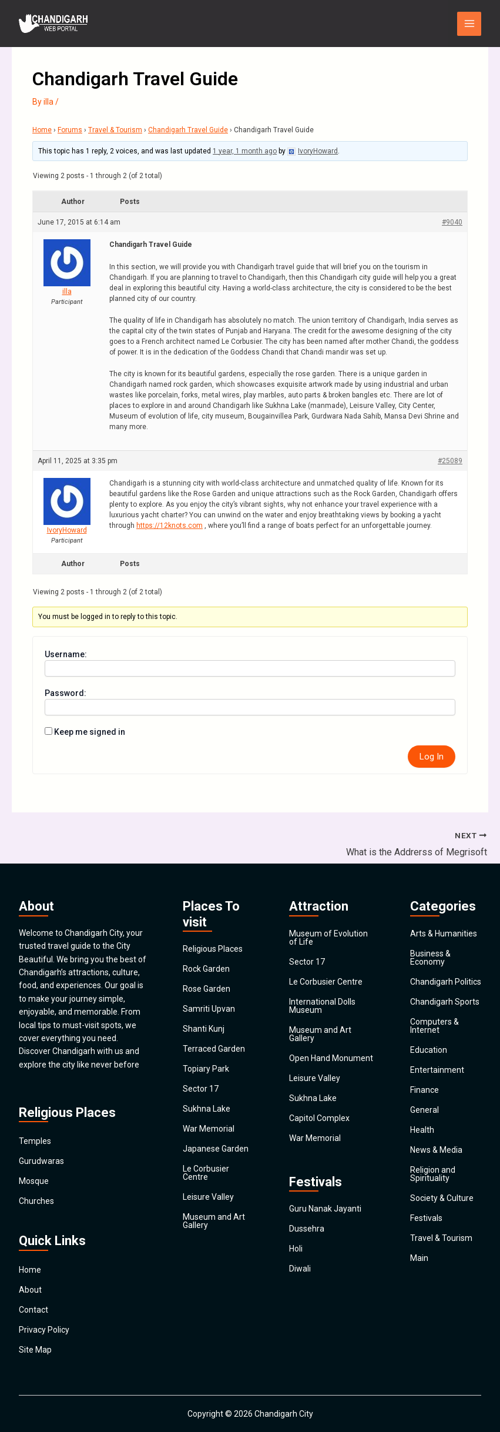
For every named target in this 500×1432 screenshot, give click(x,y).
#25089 (450, 461)
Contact (33, 1309)
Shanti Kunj (203, 1028)
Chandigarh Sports (444, 1001)
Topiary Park (206, 1068)
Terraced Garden (214, 1048)
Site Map (35, 1349)
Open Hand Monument (331, 1058)
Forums (70, 130)
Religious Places (213, 948)
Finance (424, 1090)
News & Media (436, 1150)
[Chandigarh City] (54, 24)
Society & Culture (442, 1198)
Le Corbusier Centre (206, 1173)
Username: (66, 654)
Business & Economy (430, 957)
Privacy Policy (44, 1329)
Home (42, 130)
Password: (65, 693)
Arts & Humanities (443, 933)
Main (419, 1258)
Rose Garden (206, 988)
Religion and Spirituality (432, 1174)
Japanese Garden (216, 1148)
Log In (432, 756)
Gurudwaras (41, 1161)
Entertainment (437, 1070)
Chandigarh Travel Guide (188, 130)
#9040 (452, 222)
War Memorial (208, 1128)
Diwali (300, 1268)
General (424, 1110)
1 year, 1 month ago (245, 151)
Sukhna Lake (206, 1108)
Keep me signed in (89, 732)
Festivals (426, 1218)
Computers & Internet (434, 1026)
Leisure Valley (208, 1197)
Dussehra (306, 1228)
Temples (35, 1141)
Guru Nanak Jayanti (325, 1208)
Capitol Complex (319, 1118)
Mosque (34, 1181)
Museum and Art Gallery (214, 1221)
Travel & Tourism (115, 130)
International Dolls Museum (322, 1006)
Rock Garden (206, 968)
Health (422, 1130)
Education (428, 1050)
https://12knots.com (169, 525)
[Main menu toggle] (469, 24)
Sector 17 (201, 1088)
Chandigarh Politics (445, 981)
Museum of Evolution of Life (328, 937)
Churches (36, 1201)
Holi (296, 1248)
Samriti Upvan (209, 1008)
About (30, 1289)
